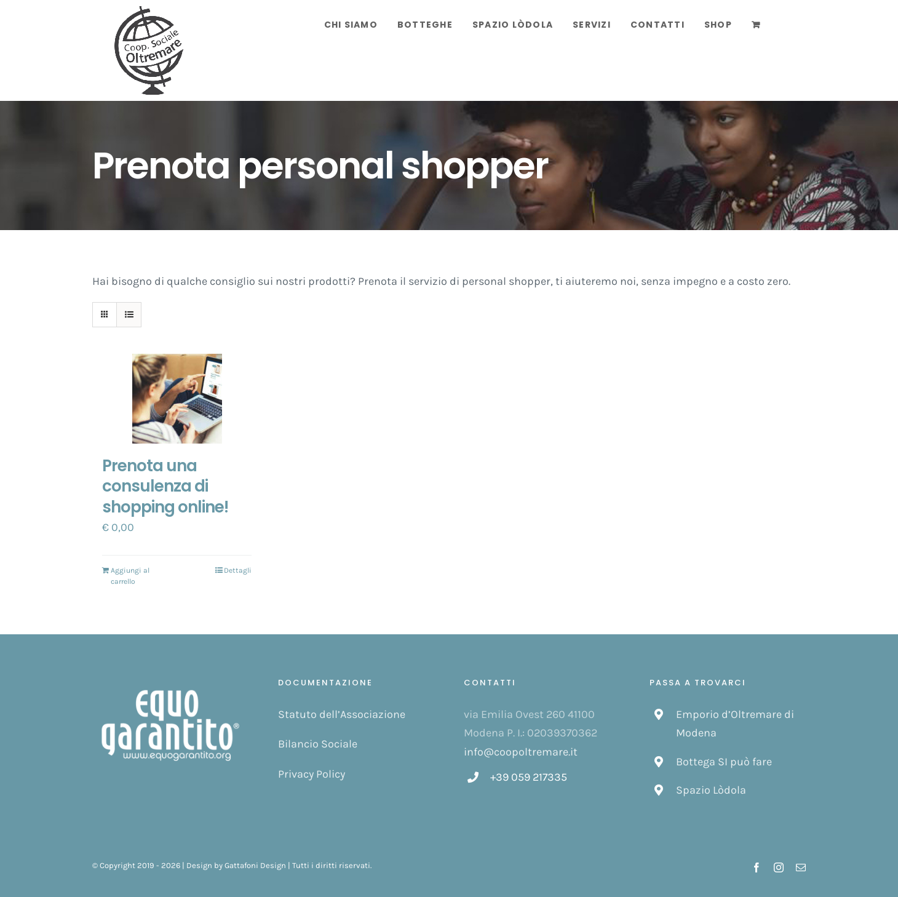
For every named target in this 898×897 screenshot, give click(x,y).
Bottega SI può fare (724, 761)
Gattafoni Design (255, 865)
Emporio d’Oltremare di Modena (735, 724)
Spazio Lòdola (711, 790)
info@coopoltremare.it (521, 752)
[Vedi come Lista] (129, 315)
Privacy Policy (311, 774)
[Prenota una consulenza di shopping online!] (177, 399)
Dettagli (238, 570)
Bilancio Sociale (317, 744)
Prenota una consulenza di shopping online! (165, 487)
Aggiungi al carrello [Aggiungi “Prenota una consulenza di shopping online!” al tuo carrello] (130, 576)
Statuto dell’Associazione (341, 714)
